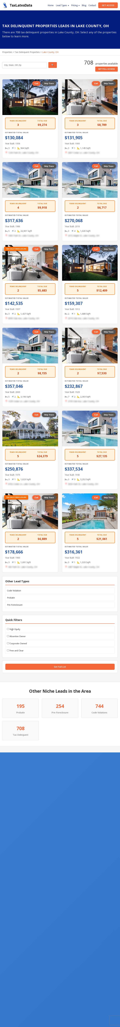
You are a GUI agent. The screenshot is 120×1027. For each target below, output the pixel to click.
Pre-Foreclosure (14, 604)
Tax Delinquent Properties (27, 52)
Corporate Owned (17, 643)
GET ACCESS (108, 5)
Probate (11, 597)
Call (36, 83)
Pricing (74, 5)
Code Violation (14, 590)
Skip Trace (49, 83)
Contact (92, 5)
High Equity (13, 629)
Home (51, 5)
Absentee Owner (16, 636)
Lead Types (61, 5)
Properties (7, 52)
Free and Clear (15, 650)
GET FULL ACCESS (106, 69)
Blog (84, 5)
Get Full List (60, 666)
